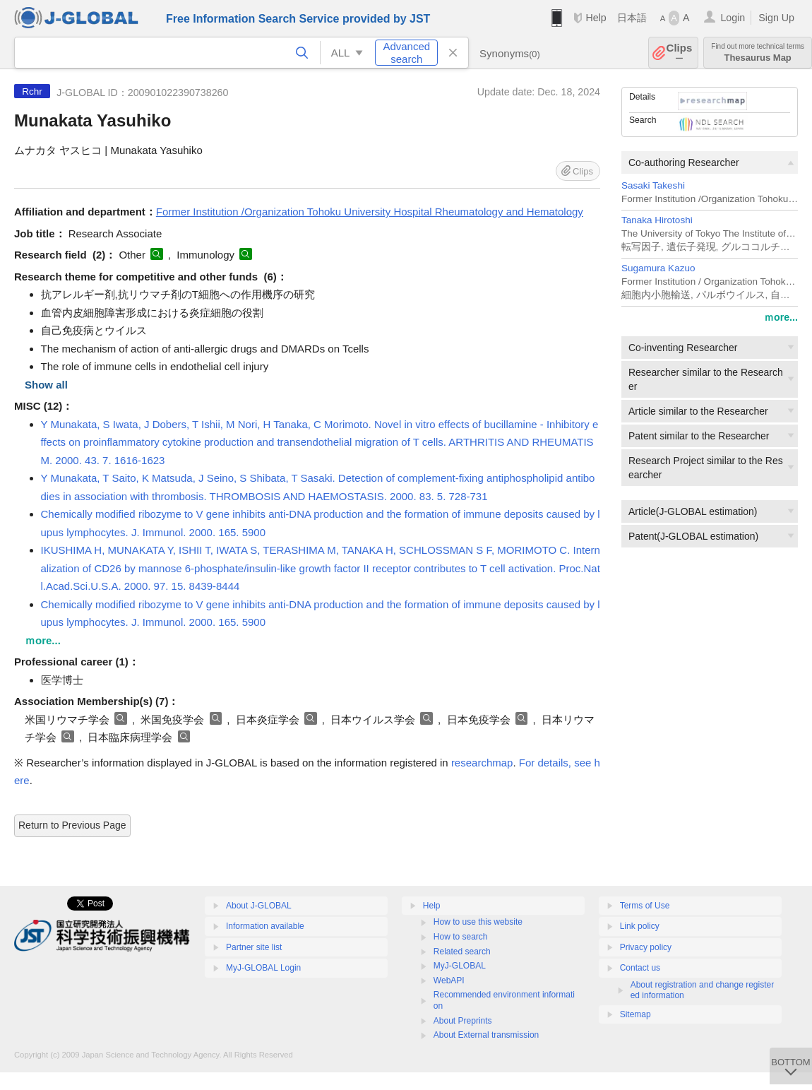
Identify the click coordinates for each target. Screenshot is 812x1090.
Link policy (639, 926)
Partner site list (254, 947)
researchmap (482, 763)
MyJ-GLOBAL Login (263, 968)
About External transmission (486, 1035)
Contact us (640, 968)
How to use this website (478, 922)
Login (732, 17)
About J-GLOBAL (259, 906)
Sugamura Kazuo (658, 268)
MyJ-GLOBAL (460, 966)
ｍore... (781, 317)
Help (595, 17)
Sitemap (635, 1014)
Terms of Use (645, 906)
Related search (462, 951)
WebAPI (449, 980)
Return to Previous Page (72, 825)
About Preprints (463, 1021)
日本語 (632, 17)
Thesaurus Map (757, 52)
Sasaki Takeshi (653, 185)
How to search (461, 937)
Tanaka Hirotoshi (657, 220)
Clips (680, 53)
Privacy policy (645, 947)
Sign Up (776, 17)
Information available (265, 926)
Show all (46, 385)
